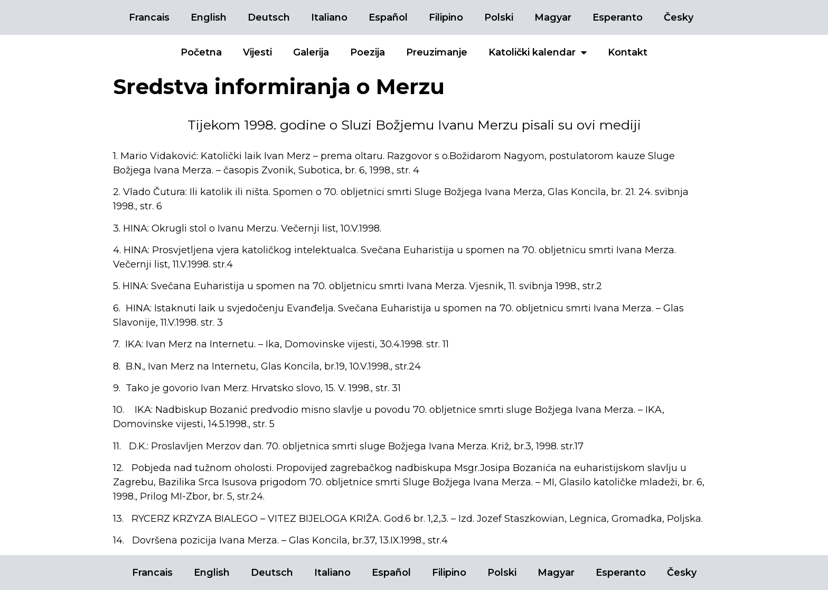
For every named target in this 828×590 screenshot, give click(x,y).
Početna (201, 52)
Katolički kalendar (537, 52)
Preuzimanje (436, 52)
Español (388, 17)
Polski (498, 17)
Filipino (446, 17)
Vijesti (257, 52)
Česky (678, 17)
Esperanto (617, 17)
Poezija (367, 52)
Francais (149, 17)
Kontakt (627, 52)
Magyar (552, 17)
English (209, 17)
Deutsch (269, 17)
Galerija (311, 52)
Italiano (329, 17)
